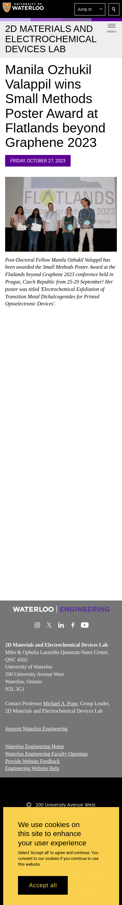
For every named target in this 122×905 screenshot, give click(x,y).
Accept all (43, 885)
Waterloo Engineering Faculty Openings (46, 753)
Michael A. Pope (60, 703)
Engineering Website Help (32, 768)
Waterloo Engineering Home (34, 746)
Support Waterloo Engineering (36, 728)
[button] (90, 9)
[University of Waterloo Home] (23, 9)
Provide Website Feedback (32, 761)
